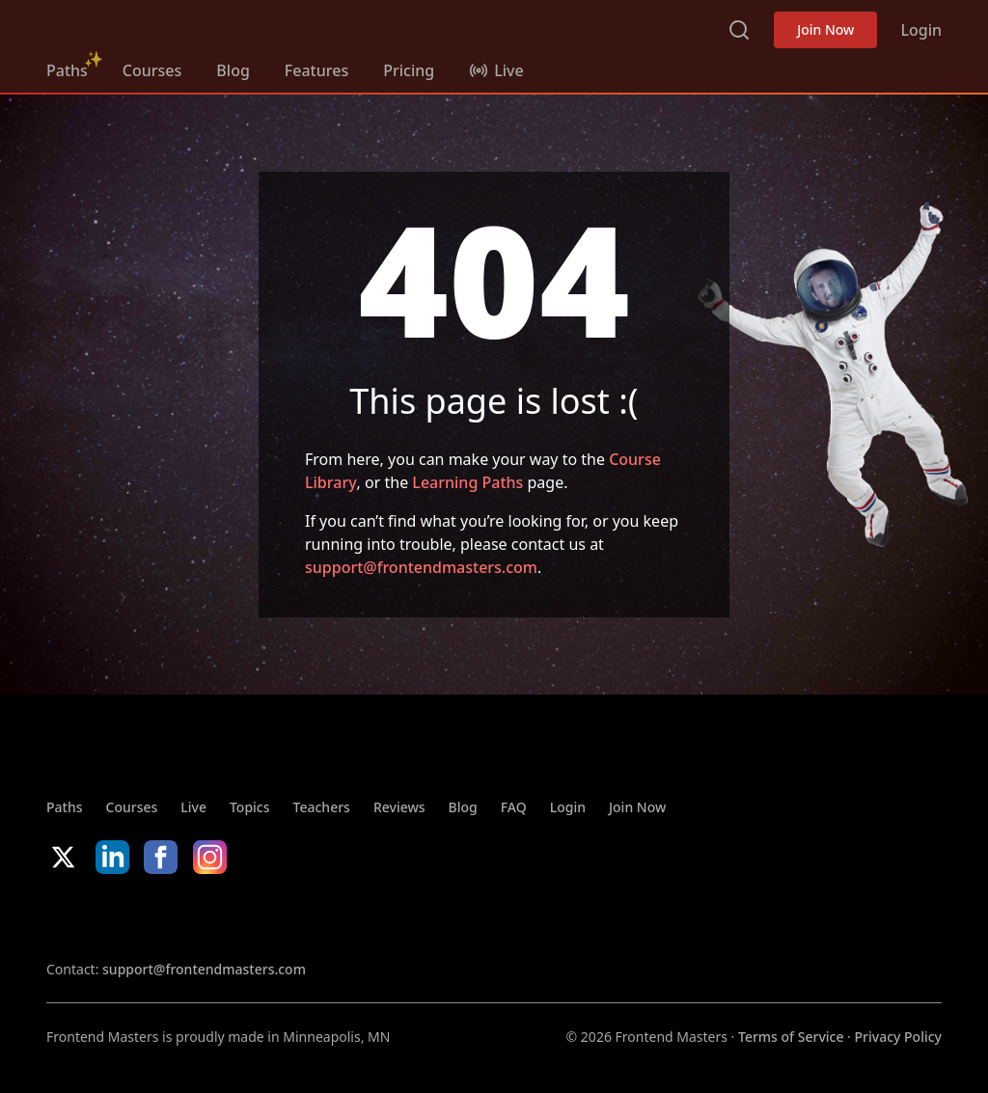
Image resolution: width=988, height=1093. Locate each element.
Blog (232, 70)
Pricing (408, 70)
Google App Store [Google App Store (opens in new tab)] (243, 916)
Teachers (321, 807)
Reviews (399, 807)
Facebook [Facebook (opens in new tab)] (161, 857)
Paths (67, 70)
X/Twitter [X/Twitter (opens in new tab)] (63, 857)
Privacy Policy (898, 1036)
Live (193, 807)
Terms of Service (790, 1036)
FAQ (514, 807)
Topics (250, 807)
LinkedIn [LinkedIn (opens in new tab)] (112, 857)
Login (921, 30)
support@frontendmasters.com (421, 567)
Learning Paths (467, 482)
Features (316, 70)
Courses (152, 70)
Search (739, 29)
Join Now (825, 29)
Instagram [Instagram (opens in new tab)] (210, 857)
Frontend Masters (145, 26)
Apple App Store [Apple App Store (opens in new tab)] (104, 916)
